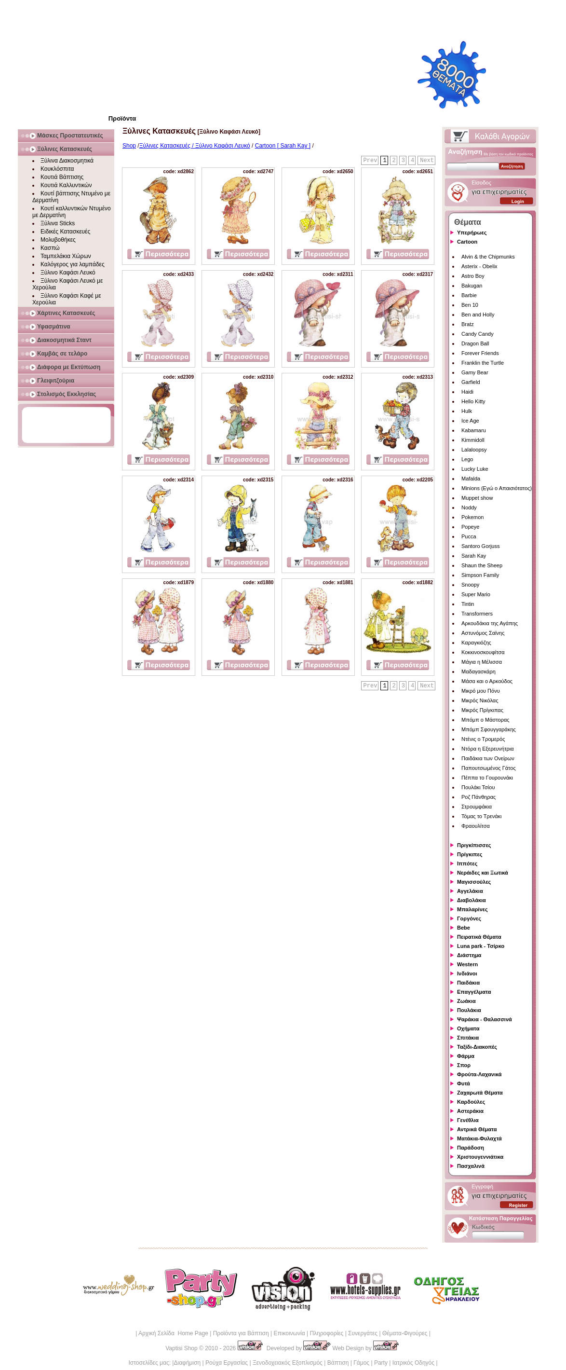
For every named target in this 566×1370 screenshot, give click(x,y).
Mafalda (470, 478)
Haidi (467, 392)
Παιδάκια (468, 983)
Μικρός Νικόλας (480, 700)
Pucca (468, 536)
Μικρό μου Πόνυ (480, 691)
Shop (129, 145)
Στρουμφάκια (476, 806)
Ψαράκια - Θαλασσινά (484, 1019)
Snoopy (470, 585)
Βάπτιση (338, 1362)
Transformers (477, 613)
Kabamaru (473, 430)
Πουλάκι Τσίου (478, 787)
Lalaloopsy (474, 449)
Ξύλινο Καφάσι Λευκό (67, 272)
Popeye (470, 527)
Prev (370, 160)
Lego (467, 459)
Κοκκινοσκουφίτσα (483, 652)
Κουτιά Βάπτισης (61, 177)
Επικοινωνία (289, 1333)
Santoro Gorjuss (480, 546)
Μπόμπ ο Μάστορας (485, 720)
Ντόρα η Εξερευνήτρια (487, 749)
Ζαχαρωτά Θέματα (480, 1093)
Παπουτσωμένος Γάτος (488, 768)
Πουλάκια (469, 1010)
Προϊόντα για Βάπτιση (241, 1333)
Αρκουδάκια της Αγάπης (489, 623)
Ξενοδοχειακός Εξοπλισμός (288, 1362)
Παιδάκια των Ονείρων (487, 758)
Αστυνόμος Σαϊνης (482, 633)
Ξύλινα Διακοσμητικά (67, 160)
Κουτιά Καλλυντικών (66, 185)
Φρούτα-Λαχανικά (479, 1074)
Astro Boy (473, 276)
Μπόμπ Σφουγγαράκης (488, 729)
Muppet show (477, 498)
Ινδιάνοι (467, 973)
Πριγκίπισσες (474, 845)
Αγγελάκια (470, 891)
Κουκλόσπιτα (57, 168)
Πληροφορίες (326, 1333)
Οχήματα (468, 1028)
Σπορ (464, 1065)
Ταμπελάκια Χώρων (65, 256)
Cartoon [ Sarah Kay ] (282, 145)
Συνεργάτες (362, 1333)
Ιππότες (467, 863)
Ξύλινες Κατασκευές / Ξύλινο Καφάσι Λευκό (194, 145)
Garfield (470, 382)
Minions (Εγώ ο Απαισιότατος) (496, 488)
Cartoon (467, 242)
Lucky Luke (474, 469)
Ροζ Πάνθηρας (478, 797)
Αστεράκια (470, 1111)
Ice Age (470, 421)
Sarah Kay (473, 556)
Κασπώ (50, 248)
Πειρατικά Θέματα (479, 937)
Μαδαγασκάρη (478, 671)
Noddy (469, 507)
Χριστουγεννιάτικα (480, 1157)
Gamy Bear (474, 372)
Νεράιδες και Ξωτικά (482, 873)
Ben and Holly (478, 314)
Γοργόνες (469, 918)
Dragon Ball (475, 343)
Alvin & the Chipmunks (488, 257)
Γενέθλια (468, 1120)
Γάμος (361, 1362)
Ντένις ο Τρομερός (483, 739)
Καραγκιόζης (476, 642)
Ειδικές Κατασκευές (65, 231)
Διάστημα (469, 955)
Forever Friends (480, 353)
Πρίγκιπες (469, 854)
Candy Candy (477, 334)
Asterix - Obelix (479, 266)
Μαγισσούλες (474, 882)
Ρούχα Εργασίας (226, 1362)
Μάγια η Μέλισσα (481, 662)
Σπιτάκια (468, 1038)
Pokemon (472, 517)
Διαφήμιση (187, 1362)
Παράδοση (470, 1148)
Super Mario (475, 594)
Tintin (467, 604)
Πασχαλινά (471, 1166)
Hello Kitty (473, 401)
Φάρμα (465, 1056)
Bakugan (471, 285)
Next (427, 160)
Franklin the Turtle (482, 363)
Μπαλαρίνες (472, 909)
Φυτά (463, 1083)
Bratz (467, 324)
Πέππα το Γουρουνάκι (487, 778)
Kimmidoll (473, 440)
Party (381, 1362)
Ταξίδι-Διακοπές (477, 1047)
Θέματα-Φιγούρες (404, 1333)
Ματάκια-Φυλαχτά (479, 1138)
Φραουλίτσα (475, 826)
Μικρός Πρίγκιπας (482, 710)
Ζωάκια (466, 1001)
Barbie (469, 295)
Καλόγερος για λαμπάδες (72, 264)
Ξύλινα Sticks (57, 223)
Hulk (466, 411)
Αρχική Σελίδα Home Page (173, 1333)
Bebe (463, 928)
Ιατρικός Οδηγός (413, 1362)
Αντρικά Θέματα (477, 1129)
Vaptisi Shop (181, 1348)
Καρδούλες (471, 1102)
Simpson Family (480, 575)
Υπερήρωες (472, 232)
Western (467, 964)
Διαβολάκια (471, 900)
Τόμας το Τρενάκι (481, 816)
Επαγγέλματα (474, 992)
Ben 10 (469, 305)
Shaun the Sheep (481, 565)
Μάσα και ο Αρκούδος (486, 681)
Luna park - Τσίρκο (480, 946)
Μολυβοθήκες (58, 239)
